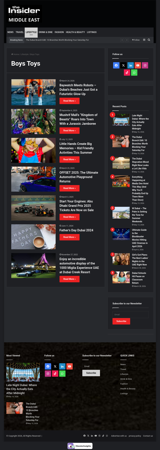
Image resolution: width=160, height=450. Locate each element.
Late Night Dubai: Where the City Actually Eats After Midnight (140, 122)
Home (15, 54)
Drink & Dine (45, 32)
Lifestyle (31, 32)
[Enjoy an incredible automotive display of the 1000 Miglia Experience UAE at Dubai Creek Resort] (33, 265)
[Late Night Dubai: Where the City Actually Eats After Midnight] (121, 120)
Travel (20, 32)
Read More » (69, 101)
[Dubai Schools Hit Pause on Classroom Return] (121, 277)
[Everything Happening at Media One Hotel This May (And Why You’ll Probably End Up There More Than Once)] (121, 181)
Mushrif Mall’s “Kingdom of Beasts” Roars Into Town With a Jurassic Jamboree (79, 119)
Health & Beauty (75, 32)
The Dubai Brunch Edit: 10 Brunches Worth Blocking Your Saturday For (57, 40)
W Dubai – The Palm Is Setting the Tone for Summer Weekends (139, 215)
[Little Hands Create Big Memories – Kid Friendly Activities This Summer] (33, 150)
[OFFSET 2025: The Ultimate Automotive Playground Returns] (33, 179)
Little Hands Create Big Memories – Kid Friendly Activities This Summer (77, 148)
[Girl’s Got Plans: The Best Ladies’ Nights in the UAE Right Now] (121, 259)
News (11, 32)
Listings (92, 32)
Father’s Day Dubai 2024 (76, 230)
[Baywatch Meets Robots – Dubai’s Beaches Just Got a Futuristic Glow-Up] (33, 92)
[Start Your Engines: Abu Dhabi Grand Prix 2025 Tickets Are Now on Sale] (33, 207)
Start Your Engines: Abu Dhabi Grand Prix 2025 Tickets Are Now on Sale (77, 205)
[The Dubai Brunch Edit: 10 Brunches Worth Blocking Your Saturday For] (121, 141)
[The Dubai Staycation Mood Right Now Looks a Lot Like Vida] (121, 163)
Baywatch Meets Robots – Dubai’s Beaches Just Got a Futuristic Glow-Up (79, 89)
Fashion (59, 32)
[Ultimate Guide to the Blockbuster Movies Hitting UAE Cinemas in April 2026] (121, 234)
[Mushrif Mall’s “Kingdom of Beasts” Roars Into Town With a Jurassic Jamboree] (33, 121)
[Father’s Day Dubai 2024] (33, 236)
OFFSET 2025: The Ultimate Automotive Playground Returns (79, 177)
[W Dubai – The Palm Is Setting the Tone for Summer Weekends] (121, 213)
